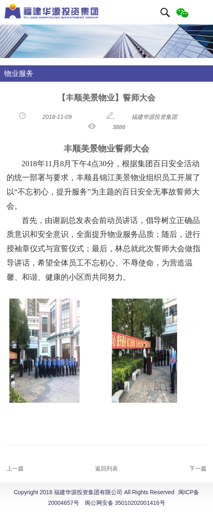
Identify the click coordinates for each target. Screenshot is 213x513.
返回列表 (106, 468)
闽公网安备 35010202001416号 (125, 503)
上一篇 (15, 468)
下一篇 (197, 468)
